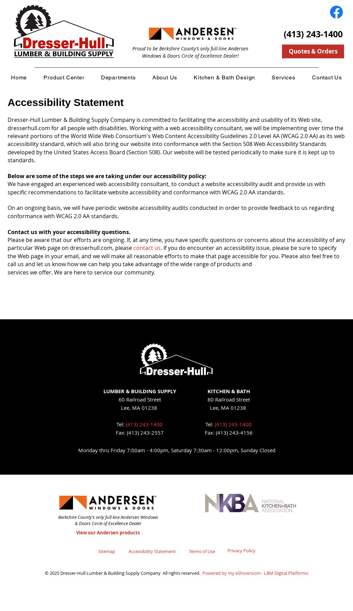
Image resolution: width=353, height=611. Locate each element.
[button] (64, 77)
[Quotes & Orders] (313, 51)
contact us (147, 248)
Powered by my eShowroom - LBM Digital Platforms (255, 573)
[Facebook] (336, 12)
